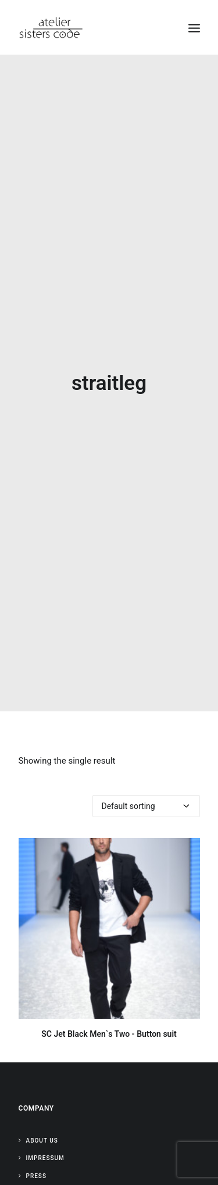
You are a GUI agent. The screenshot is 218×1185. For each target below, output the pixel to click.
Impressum (45, 1139)
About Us (42, 1122)
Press (36, 1157)
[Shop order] (146, 787)
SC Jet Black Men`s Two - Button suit (109, 1015)
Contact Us (46, 1175)
